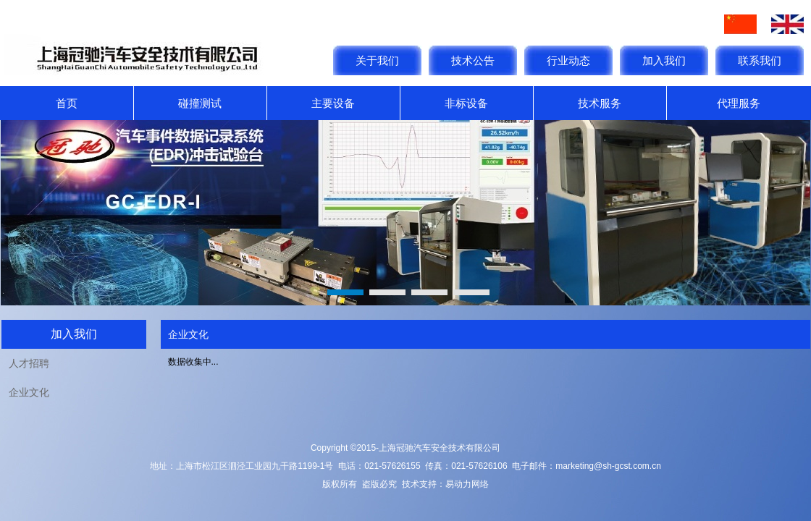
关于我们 (377, 60)
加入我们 (664, 60)
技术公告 (473, 60)
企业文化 (29, 392)
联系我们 (759, 60)
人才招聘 (29, 363)
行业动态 (568, 60)
